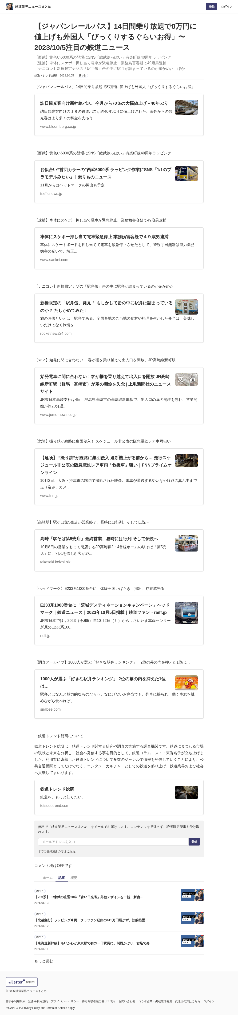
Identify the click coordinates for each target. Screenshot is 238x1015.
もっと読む (43, 961)
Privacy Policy (31, 1008)
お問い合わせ (127, 1001)
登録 (211, 6)
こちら (71, 851)
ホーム (48, 878)
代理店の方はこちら (187, 1001)
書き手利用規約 (15, 1001)
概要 (74, 878)
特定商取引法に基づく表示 (99, 1001)
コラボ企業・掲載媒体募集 (155, 1001)
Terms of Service (56, 1008)
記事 (61, 878)
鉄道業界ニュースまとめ (33, 6)
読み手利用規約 (38, 1001)
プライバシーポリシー (65, 1001)
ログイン (226, 6)
